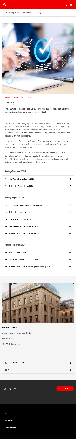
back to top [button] (65, 389)
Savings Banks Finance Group (20, 13)
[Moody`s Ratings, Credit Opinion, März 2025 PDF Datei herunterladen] (38, 233)
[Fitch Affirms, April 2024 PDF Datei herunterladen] (38, 252)
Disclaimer (8, 420)
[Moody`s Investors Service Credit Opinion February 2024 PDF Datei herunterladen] (38, 266)
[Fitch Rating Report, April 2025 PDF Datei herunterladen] (38, 212)
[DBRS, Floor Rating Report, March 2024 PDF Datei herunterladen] (38, 259)
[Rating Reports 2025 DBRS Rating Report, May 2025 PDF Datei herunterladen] (38, 205)
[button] (71, 4)
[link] (38, 369)
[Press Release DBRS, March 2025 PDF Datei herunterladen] (38, 219)
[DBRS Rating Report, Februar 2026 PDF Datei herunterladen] (38, 179)
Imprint (7, 413)
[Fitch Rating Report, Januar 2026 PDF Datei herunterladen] (38, 186)
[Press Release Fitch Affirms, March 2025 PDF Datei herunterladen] (38, 226)
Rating (38, 13)
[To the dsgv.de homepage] (4, 4)
